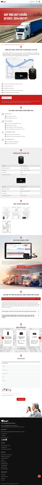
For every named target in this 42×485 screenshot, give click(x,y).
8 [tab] (26, 349)
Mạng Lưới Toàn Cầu (4, 476)
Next (40, 338)
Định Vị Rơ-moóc (4, 461)
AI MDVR (2, 460)
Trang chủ (2, 44)
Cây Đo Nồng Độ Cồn (4, 468)
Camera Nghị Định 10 (4, 458)
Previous (3, 338)
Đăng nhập (32, 1)
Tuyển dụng (3, 478)
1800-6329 (3, 435)
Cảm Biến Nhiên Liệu (4, 463)
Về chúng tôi (3, 474)
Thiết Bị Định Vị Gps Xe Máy (5, 456)
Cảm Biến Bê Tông (4, 467)
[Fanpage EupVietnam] (2, 440)
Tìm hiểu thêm (21, 266)
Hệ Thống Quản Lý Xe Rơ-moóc (6, 449)
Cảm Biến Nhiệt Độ (4, 465)
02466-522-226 (4, 433)
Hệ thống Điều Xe (4, 447)
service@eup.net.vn (5, 437)
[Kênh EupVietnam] (4, 440)
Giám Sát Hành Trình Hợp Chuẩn (6, 454)
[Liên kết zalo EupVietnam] (6, 440)
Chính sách (3, 479)
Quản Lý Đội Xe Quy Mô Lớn (5, 445)
